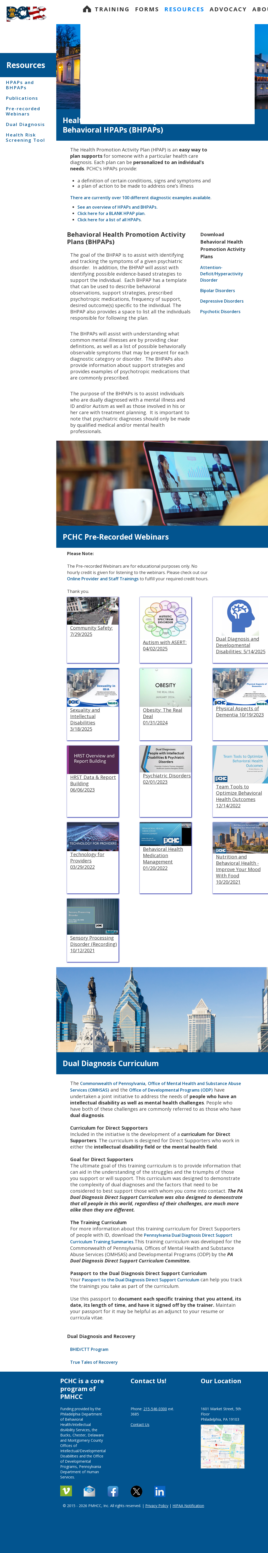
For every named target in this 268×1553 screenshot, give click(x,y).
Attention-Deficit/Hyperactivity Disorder (221, 274)
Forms (147, 9)
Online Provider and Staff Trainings (103, 579)
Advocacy (228, 9)
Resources (184, 9)
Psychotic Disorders (220, 311)
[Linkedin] (160, 1491)
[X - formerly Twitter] (137, 1491)
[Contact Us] (113, 1491)
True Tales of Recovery (94, 1362)
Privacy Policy (156, 1505)
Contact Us (140, 1424)
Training (112, 9)
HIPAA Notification (188, 1505)
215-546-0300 (155, 1408)
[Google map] (222, 1444)
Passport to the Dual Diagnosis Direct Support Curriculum (140, 1280)
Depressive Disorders (223, 301)
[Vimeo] (66, 1491)
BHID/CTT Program (89, 1349)
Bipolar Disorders (218, 290)
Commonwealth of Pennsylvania (112, 1083)
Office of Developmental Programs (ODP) (171, 1090)
